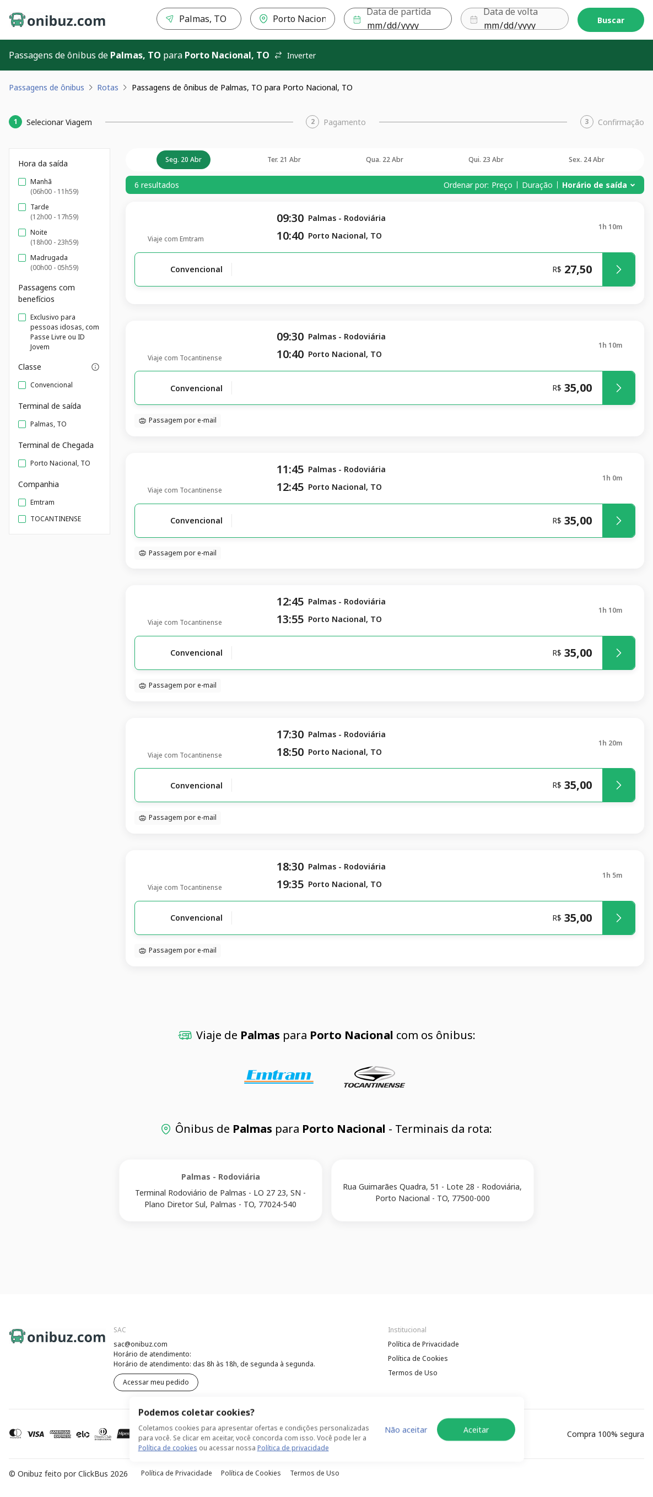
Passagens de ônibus (46, 87)
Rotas (107, 87)
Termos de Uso (413, 1372)
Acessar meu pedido (156, 1382)
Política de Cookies (418, 1358)
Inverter (295, 55)
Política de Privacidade (423, 1344)
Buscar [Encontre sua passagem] (610, 20)
